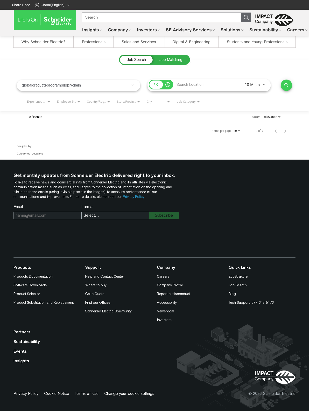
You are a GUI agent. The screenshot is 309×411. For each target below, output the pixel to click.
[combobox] (75, 85)
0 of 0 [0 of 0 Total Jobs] (259, 130)
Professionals (93, 42)
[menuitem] (51, 5)
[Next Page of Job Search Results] (285, 131)
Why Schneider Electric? (43, 42)
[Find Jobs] (286, 85)
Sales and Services (139, 42)
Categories (23, 153)
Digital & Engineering (191, 42)
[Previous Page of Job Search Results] (276, 131)
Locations (37, 153)
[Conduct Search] (286, 85)
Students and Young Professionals (257, 42)
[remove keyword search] (132, 85)
